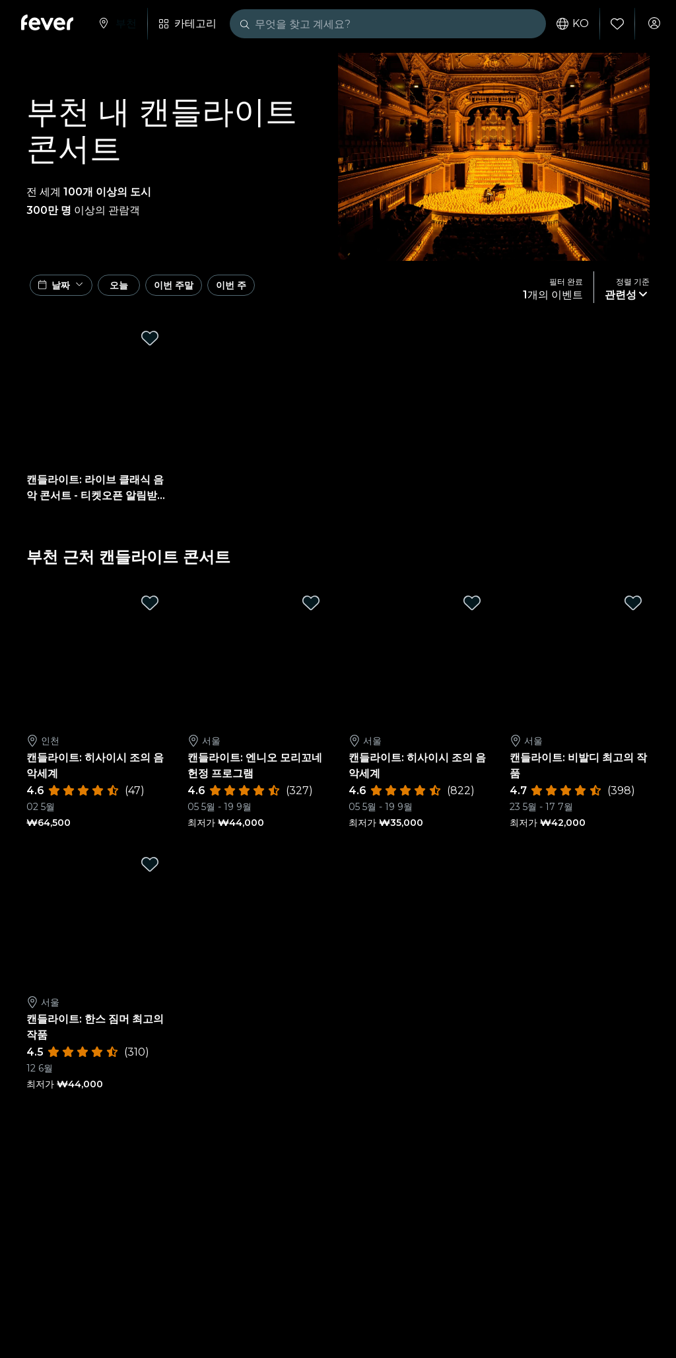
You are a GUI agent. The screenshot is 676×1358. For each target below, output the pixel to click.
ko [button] (566, 24)
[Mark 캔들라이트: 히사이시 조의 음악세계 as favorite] (149, 609)
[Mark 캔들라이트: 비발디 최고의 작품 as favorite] (633, 609)
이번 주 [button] (304, 290)
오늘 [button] (145, 290)
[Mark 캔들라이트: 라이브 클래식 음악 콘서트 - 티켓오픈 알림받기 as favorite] (149, 344)
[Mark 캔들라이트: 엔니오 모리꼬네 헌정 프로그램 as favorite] (311, 609)
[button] (67, 290)
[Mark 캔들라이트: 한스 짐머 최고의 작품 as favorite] (149, 870)
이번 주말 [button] (225, 290)
